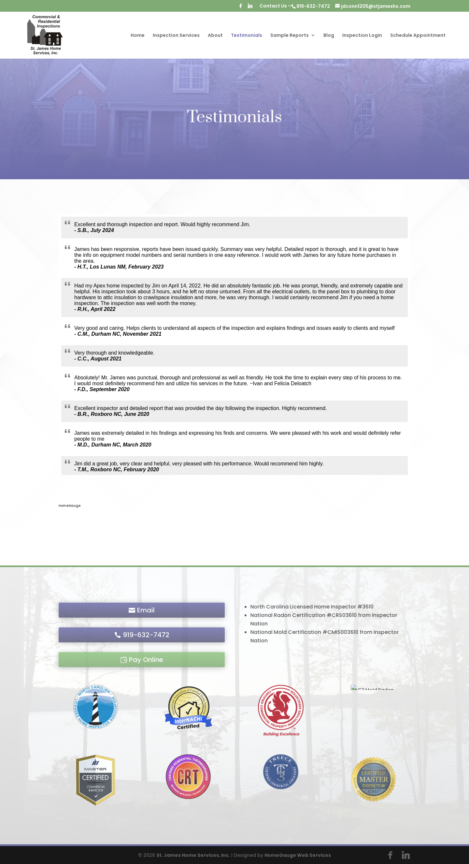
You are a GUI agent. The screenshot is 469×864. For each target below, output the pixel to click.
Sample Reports (289, 35)
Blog (328, 35)
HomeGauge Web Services (297, 855)
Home (138, 35)
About (215, 35)
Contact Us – (275, 6)
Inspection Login (362, 35)
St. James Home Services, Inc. (193, 855)
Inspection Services (176, 35)
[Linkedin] (250, 8)
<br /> (234, 344)
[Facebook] (240, 8)
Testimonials (246, 35)
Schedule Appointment (418, 35)
